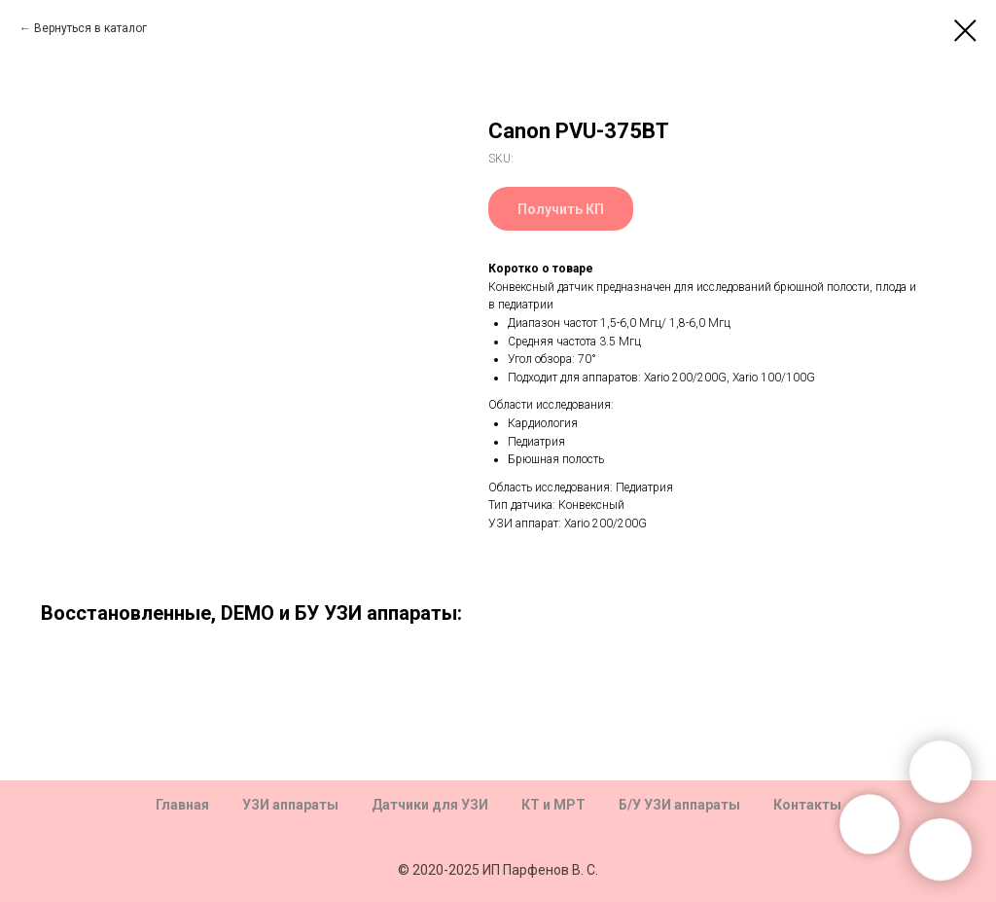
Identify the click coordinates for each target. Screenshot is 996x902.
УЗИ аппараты (290, 804)
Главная (182, 804)
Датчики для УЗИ (430, 804)
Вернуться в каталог (90, 28)
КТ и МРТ (553, 804)
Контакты (807, 804)
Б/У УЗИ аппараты (679, 804)
